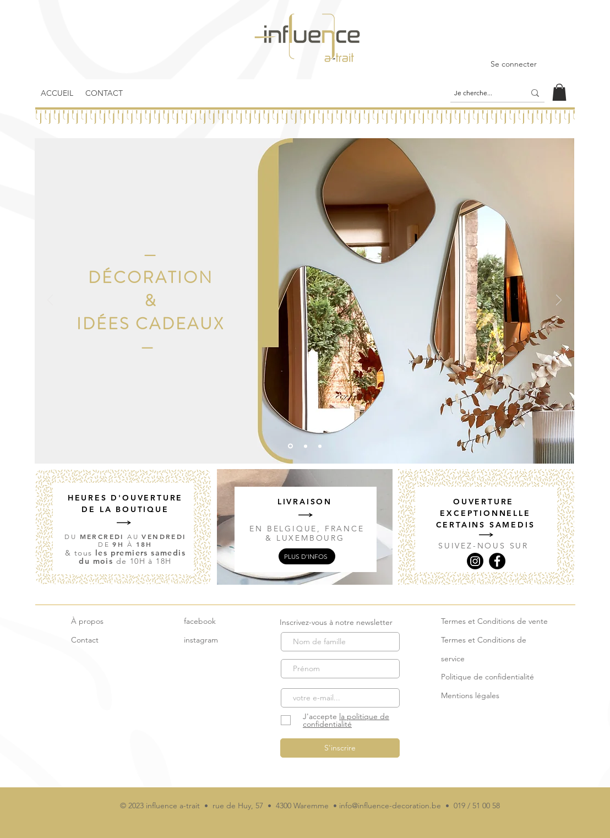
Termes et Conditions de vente (494, 621)
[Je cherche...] (481, 93)
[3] (320, 446)
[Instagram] (475, 561)
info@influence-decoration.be (390, 805)
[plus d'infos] (307, 556)
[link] (559, 92)
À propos (87, 621)
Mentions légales (470, 695)
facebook (200, 621)
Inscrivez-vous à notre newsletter (336, 622)
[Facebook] (497, 561)
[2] (290, 446)
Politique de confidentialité (487, 677)
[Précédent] (50, 301)
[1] (305, 446)
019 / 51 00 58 (477, 805)
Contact (85, 640)
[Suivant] (559, 301)
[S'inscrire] (340, 748)
